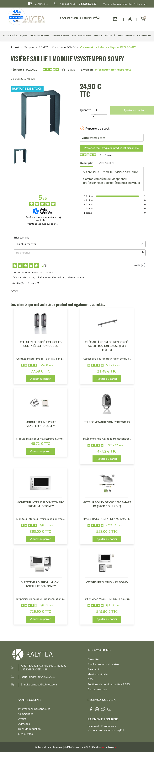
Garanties (94, 659)
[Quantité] (100, 110)
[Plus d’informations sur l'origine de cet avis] (143, 265)
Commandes (25, 714)
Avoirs (22, 719)
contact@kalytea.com (44, 684)
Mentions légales (98, 674)
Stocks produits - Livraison (104, 664)
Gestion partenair (104, 747)
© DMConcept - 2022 (77, 747)
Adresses (24, 724)
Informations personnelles (34, 709)
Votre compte (29, 700)
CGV (90, 679)
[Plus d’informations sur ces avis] (60, 217)
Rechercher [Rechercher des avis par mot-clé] (77, 253)
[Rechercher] (81, 17)
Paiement (93, 669)
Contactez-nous (97, 689)
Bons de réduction (29, 729)
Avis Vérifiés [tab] (106, 163)
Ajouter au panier (40, 379)
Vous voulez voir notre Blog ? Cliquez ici (124, 4)
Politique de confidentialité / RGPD (109, 684)
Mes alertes (25, 734)
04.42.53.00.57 (87, 4)
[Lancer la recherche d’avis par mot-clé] (143, 253)
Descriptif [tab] (86, 163)
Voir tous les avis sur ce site (42, 224)
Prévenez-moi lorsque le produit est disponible (111, 148)
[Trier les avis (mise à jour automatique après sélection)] (80, 244)
